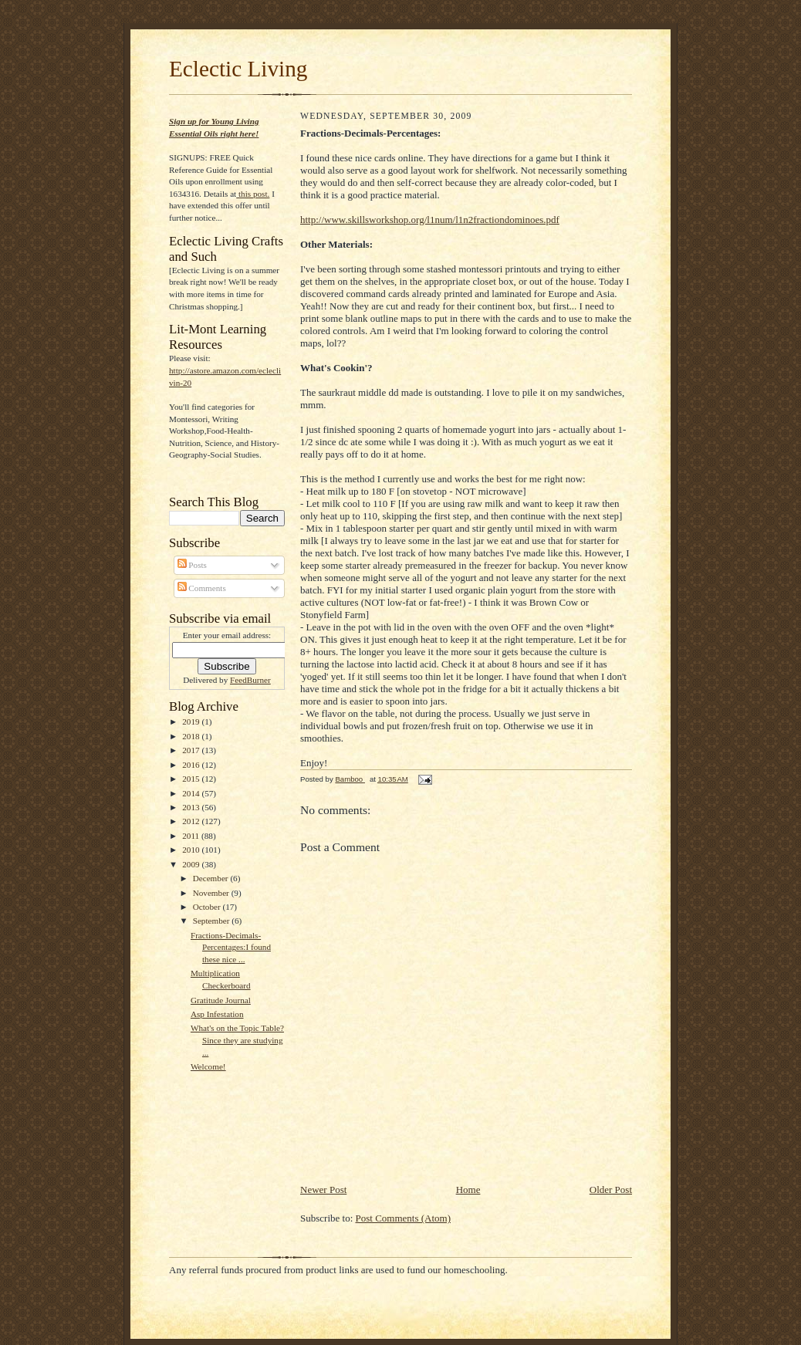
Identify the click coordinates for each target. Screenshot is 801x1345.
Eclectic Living (238, 68)
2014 (191, 793)
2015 (191, 778)
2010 (191, 849)
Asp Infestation (217, 1014)
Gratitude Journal (221, 1000)
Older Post (611, 1189)
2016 (191, 764)
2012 (191, 821)
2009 (191, 864)
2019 (191, 721)
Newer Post (323, 1189)
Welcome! (208, 1066)
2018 (191, 736)
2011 (191, 835)
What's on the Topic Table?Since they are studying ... (237, 1039)
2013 (191, 807)
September (212, 920)
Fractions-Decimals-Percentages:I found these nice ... (231, 947)
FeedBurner (250, 679)
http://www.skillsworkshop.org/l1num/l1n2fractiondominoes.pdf (429, 219)
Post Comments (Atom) (403, 1218)
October (208, 906)
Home (468, 1189)
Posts (192, 564)
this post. (252, 193)
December (212, 878)
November (212, 892)
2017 (191, 750)
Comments (201, 588)
